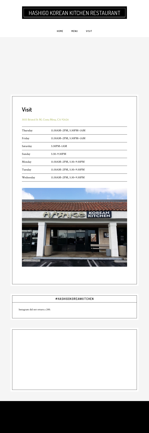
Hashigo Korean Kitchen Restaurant (74, 12)
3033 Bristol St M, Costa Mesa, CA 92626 (45, 119)
